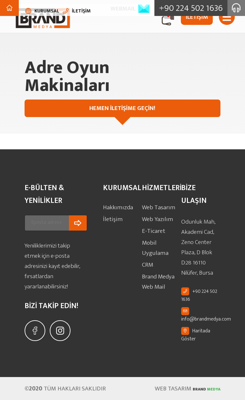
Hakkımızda (116, 206)
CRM (147, 250)
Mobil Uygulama (160, 239)
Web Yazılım (155, 217)
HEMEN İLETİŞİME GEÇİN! (179, 108)
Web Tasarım (157, 206)
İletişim (111, 217)
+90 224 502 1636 (199, 295)
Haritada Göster (195, 335)
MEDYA (200, 388)
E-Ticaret (152, 228)
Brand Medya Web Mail (157, 265)
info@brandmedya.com (206, 319)
